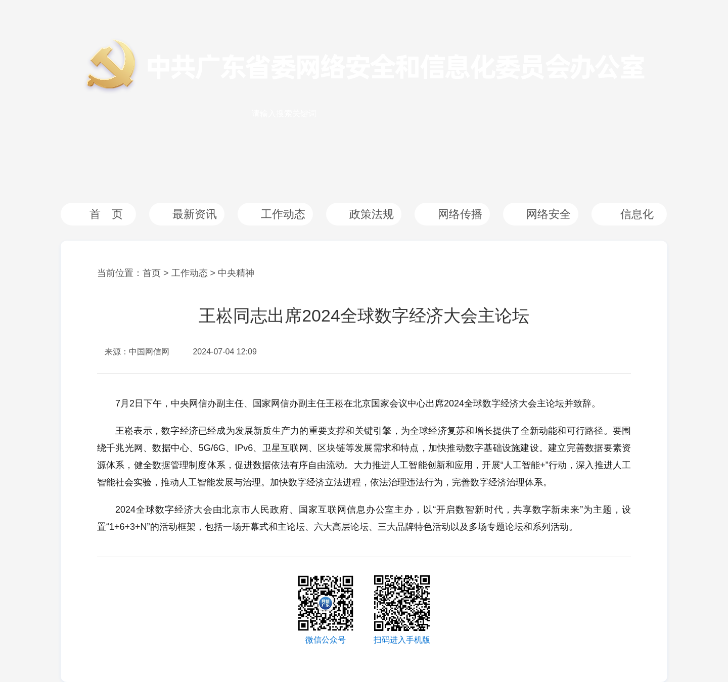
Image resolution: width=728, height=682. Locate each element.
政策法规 (371, 214)
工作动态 (283, 214)
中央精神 (236, 273)
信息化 (637, 214)
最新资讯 (194, 214)
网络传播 (460, 214)
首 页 (106, 214)
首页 (152, 273)
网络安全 (548, 214)
